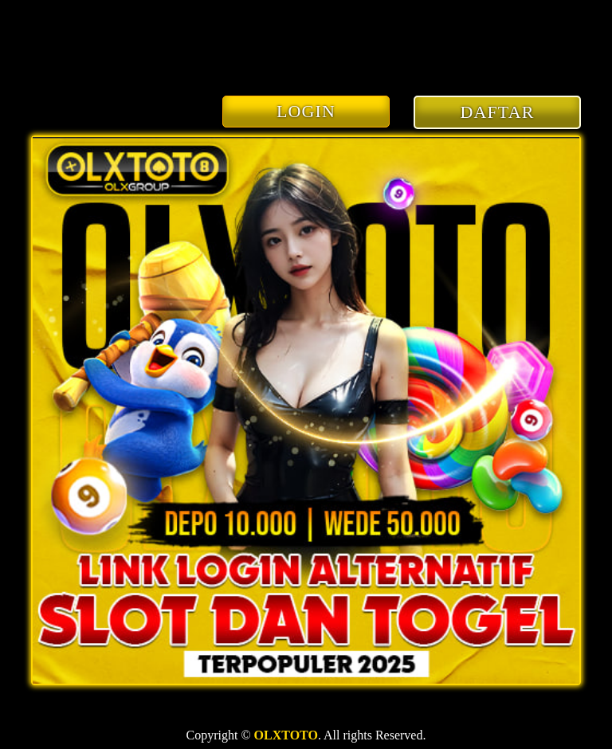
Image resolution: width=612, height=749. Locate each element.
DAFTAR (498, 112)
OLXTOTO (286, 735)
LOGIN (306, 111)
